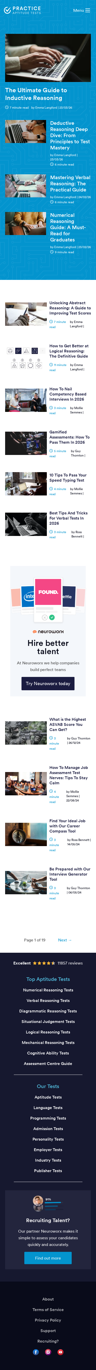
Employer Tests (48, 1149)
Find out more (48, 1258)
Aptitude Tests (48, 1097)
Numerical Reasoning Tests (48, 990)
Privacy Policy (48, 1320)
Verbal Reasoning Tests (48, 1000)
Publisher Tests (48, 1170)
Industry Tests (48, 1160)
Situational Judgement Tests (48, 1021)
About (48, 1299)
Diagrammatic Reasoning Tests (48, 1011)
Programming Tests (48, 1118)
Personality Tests (48, 1139)
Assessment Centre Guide (48, 1063)
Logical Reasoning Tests (48, 1032)
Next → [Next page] (65, 939)
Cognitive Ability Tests (48, 1053)
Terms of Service (48, 1309)
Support (48, 1330)
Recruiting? (48, 1341)
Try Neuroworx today (48, 683)
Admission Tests (48, 1128)
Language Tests (48, 1107)
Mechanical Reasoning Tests (48, 1042)
